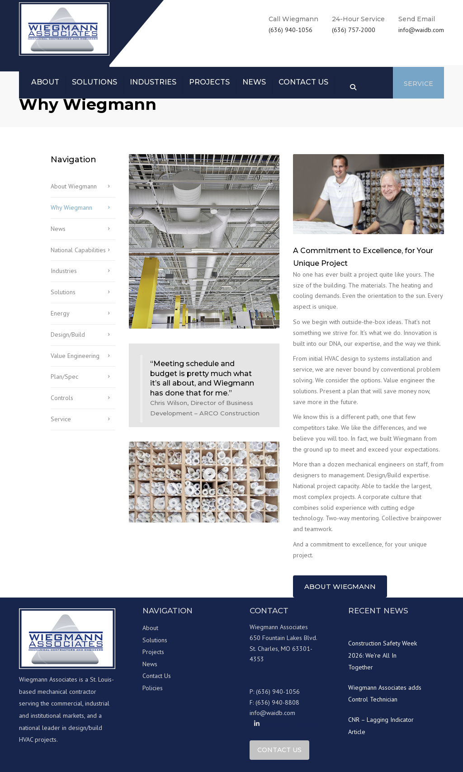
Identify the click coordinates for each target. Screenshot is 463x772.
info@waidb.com (421, 30)
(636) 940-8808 (277, 702)
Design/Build (68, 334)
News (254, 82)
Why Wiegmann (71, 207)
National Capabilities (78, 250)
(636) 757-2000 (353, 30)
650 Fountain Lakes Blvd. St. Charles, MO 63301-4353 (283, 649)
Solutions (94, 82)
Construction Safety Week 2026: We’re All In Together (382, 655)
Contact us (303, 82)
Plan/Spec (64, 376)
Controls (62, 398)
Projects (209, 82)
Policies (152, 688)
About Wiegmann (74, 186)
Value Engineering (75, 356)
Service (418, 84)
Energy (60, 313)
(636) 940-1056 (290, 30)
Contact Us (156, 676)
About (45, 82)
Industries (153, 82)
